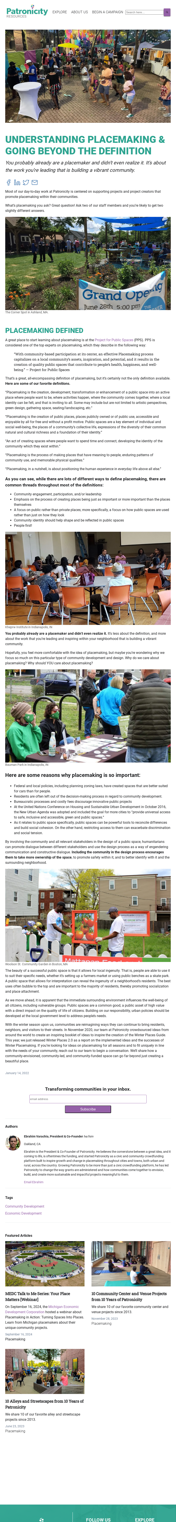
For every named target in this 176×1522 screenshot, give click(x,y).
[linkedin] (17, 183)
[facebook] (8, 183)
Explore (59, 12)
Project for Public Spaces (114, 340)
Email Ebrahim (33, 1182)
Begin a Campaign (107, 12)
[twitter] (26, 183)
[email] (34, 183)
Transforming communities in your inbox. (88, 1089)
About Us (79, 12)
